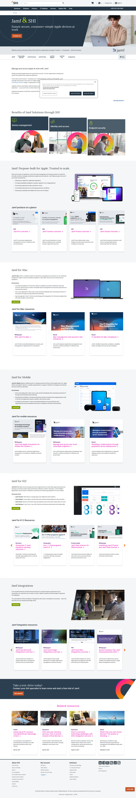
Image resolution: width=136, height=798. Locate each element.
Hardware (17, 8)
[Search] (63, 3)
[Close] (95, 82)
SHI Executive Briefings (75, 765)
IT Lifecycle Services (75, 767)
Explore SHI (62, 8)
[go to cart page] (93, 3)
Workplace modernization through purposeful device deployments (105, 445)
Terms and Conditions (104, 766)
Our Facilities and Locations (19, 774)
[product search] (43, 3)
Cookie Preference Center (49, 93)
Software (26, 8)
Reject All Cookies (75, 93)
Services (53, 8)
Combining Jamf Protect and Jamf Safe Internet (109, 546)
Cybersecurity (73, 770)
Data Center (73, 772)
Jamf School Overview (110, 231)
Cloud (71, 774)
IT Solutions (44, 8)
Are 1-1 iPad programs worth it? (52, 546)
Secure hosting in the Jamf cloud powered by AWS (109, 651)
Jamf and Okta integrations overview (80, 651)
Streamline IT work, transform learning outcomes (23, 547)
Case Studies (73, 779)
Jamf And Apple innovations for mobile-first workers (27, 445)
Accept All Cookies (88, 93)
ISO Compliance (103, 771)
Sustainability (15, 781)
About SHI (16, 763)
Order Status (44, 767)
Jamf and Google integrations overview (52, 651)
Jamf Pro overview (21, 231)
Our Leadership (16, 772)
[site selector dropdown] (99, 3)
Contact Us (108, 3)
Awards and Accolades (17, 777)
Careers (14, 784)
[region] (69, 89)
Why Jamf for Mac (23, 337)
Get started (18, 693)
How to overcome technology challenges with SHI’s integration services (82, 734)
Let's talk (130, 789)
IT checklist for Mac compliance (105, 337)
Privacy (100, 768)
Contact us (17, 36)
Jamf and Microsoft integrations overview (25, 651)
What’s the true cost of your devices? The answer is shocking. (111, 734)
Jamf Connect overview (52, 231)
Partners (34, 8)
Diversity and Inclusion (17, 779)
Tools (70, 8)
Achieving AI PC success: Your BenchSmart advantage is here (24, 734)
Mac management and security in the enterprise (68, 338)
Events (13, 770)
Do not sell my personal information (51, 87)
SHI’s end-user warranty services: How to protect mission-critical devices (52, 734)
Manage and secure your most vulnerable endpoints (65, 445)
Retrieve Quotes (45, 770)
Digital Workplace (74, 777)
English (43, 775)
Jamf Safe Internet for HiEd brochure (80, 546)
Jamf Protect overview (81, 231)
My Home (43, 765)
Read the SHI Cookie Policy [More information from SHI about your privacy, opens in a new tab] (49, 88)
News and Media (16, 767)
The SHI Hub (15, 765)
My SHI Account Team (46, 772)
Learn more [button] (16, 302)
